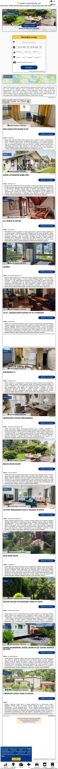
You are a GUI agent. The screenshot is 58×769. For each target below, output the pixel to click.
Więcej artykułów (6, 715)
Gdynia (5, 108)
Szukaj (29, 67)
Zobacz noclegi (47, 134)
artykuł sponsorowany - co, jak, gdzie (47, 758)
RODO (3, 756)
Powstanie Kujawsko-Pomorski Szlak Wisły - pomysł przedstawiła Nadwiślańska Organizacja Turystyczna (29, 720)
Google (29, 748)
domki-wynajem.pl (29, 3)
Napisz (55, 768)
